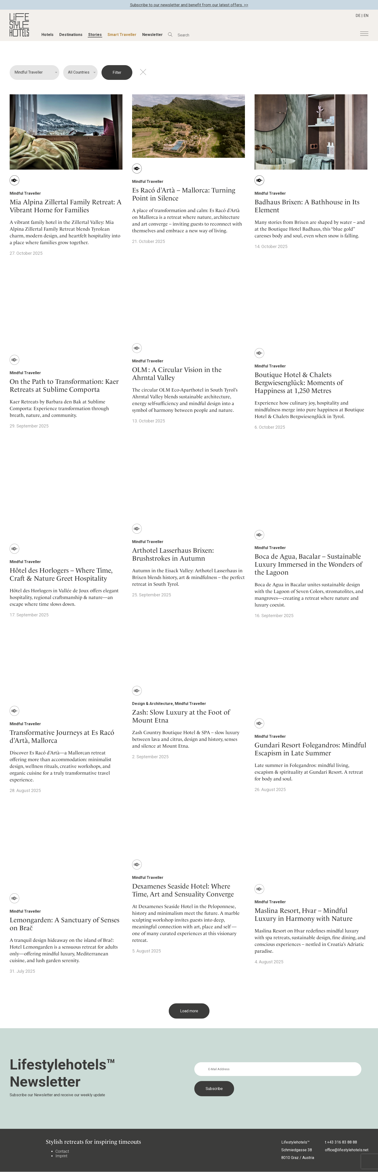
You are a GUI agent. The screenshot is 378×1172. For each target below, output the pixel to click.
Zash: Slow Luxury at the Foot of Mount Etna (181, 716)
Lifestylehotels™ (295, 1142)
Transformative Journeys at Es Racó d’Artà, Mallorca (62, 737)
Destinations (70, 34)
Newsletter (152, 34)
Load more (189, 1011)
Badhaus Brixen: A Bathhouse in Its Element (307, 206)
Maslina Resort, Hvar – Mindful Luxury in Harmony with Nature (303, 915)
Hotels (47, 34)
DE (358, 15)
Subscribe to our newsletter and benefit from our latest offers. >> (189, 4)
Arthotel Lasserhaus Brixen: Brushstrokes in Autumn (173, 554)
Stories (95, 34)
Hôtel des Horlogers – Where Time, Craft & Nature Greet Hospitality (61, 574)
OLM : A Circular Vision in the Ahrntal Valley (177, 374)
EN (366, 15)
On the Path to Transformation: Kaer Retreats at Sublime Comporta (64, 385)
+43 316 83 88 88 (342, 1142)
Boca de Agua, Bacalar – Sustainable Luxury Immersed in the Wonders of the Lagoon (308, 564)
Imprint (61, 1156)
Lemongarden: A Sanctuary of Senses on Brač (64, 924)
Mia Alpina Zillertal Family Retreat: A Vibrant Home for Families (66, 206)
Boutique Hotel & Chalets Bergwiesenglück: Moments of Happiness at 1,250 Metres (299, 383)
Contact (62, 1151)
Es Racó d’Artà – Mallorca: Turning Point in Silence (183, 194)
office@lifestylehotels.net (346, 1150)
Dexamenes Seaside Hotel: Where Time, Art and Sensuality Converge (183, 890)
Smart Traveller (122, 34)
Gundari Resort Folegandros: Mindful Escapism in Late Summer (310, 749)
